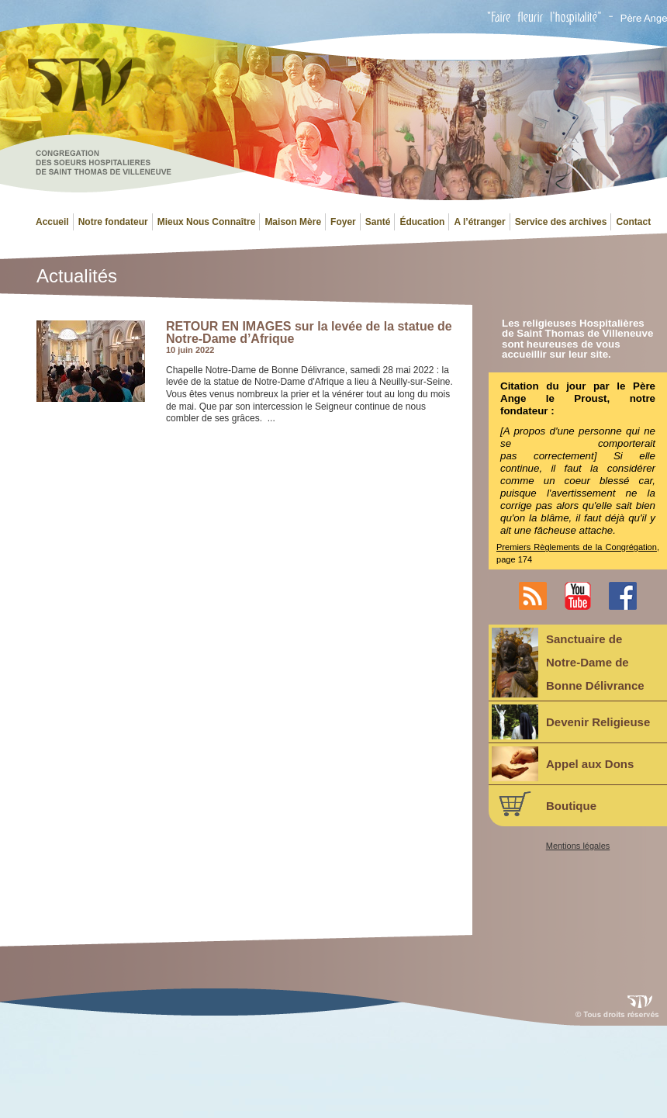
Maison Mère (292, 221)
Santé (378, 221)
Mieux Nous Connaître (206, 221)
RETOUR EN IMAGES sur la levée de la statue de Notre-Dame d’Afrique (309, 332)
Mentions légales (578, 846)
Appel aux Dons (563, 763)
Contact (633, 221)
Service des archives (561, 221)
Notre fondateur (113, 221)
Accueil (52, 221)
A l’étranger (479, 221)
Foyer (343, 221)
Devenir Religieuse (571, 721)
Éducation (421, 221)
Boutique (544, 803)
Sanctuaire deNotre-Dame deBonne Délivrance (568, 662)
